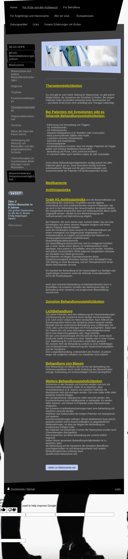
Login (118, 489)
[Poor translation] (12, 510)
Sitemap (30, 489)
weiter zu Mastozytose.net (61, 467)
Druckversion (16, 489)
